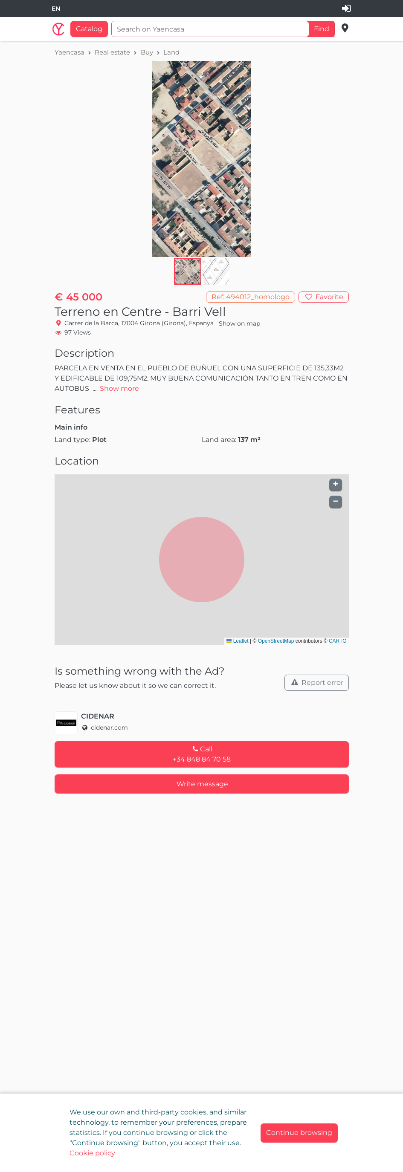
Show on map (239, 323)
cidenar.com (104, 727)
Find (321, 29)
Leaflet (237, 641)
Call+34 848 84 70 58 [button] (202, 754)
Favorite (328, 297)
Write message (202, 784)
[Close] (299, 1133)
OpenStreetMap (276, 641)
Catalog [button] (89, 29)
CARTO (338, 641)
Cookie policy (92, 1153)
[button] (215, 271)
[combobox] (56, 9)
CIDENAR (97, 716)
